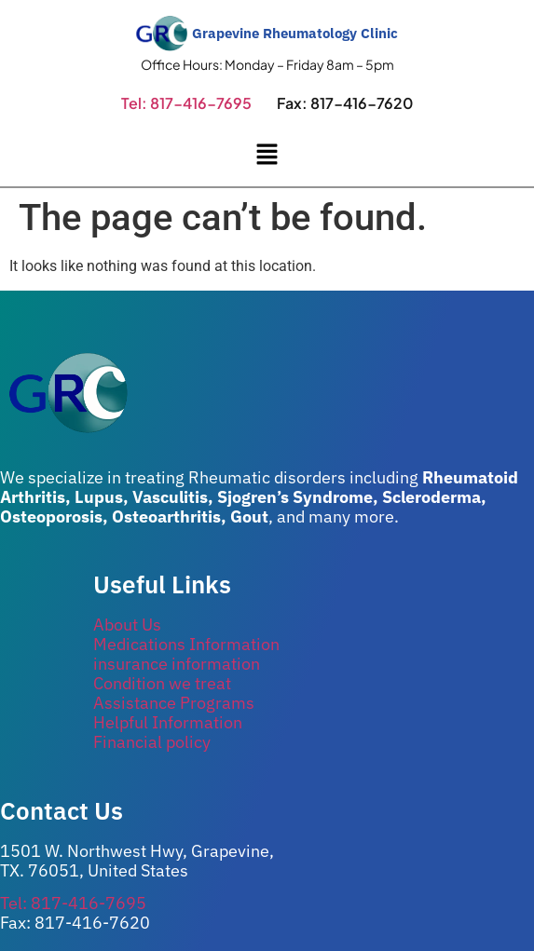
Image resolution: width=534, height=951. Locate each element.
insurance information (176, 663)
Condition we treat (162, 683)
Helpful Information (167, 722)
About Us (127, 624)
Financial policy (152, 742)
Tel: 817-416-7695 (186, 103)
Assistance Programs (173, 702)
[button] (266, 156)
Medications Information (186, 644)
